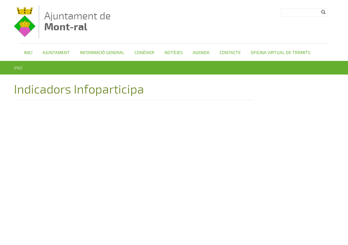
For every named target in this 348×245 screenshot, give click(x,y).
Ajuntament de (77, 21)
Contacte (230, 52)
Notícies (173, 52)
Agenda (201, 52)
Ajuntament (56, 52)
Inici (28, 52)
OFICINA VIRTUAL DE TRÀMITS (280, 52)
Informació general (102, 52)
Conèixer (144, 52)
